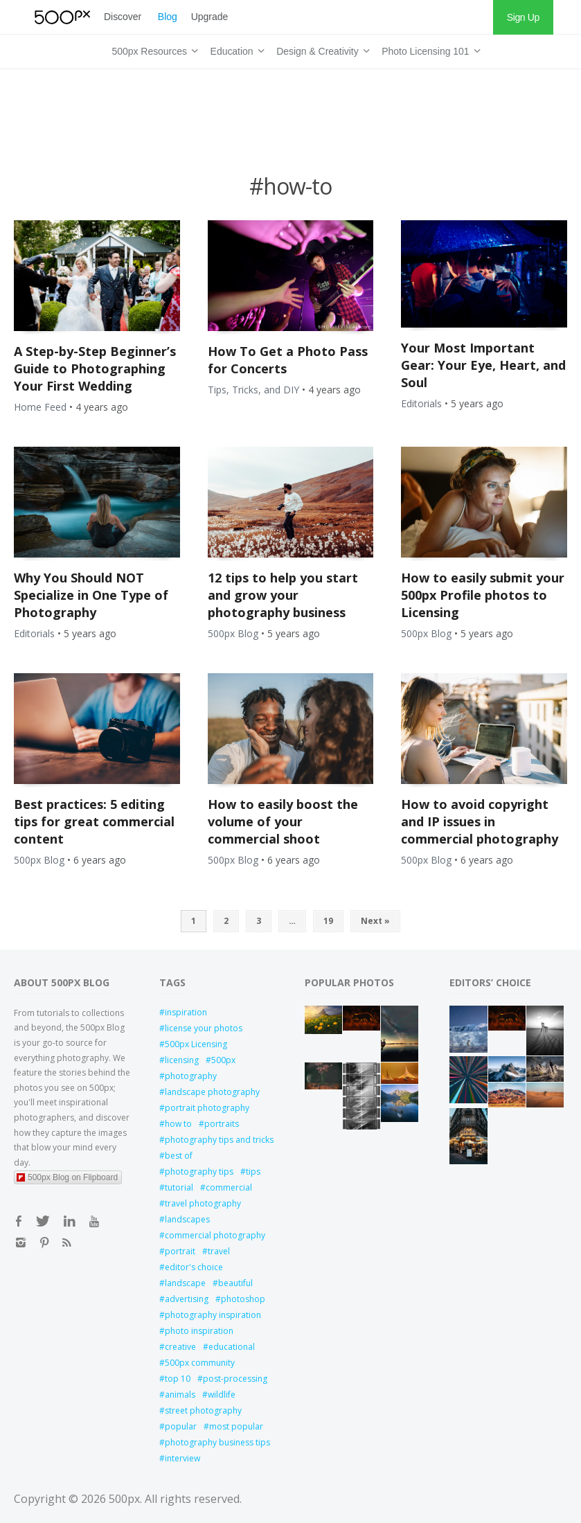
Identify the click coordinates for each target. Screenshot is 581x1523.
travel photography (203, 1203)
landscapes (187, 1219)
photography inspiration (213, 1315)
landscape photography (212, 1092)
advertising (186, 1299)
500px (223, 1060)
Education (235, 49)
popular (181, 1426)
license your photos (203, 1028)
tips (253, 1171)
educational (231, 1347)
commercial (229, 1187)
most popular (236, 1426)
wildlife (221, 1394)
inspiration (186, 1012)
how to (178, 1124)
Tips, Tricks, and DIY (253, 389)
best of (179, 1155)
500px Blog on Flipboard (67, 1177)
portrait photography (207, 1108)
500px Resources (152, 49)
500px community (200, 1363)
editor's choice (194, 1267)
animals (180, 1394)
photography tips (199, 1171)
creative (180, 1347)
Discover (122, 16)
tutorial (179, 1187)
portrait (180, 1251)
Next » (375, 921)
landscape (185, 1283)
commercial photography (215, 1235)
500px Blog (233, 633)
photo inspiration (199, 1331)
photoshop (243, 1299)
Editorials (421, 403)
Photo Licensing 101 (429, 49)
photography (191, 1076)
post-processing (235, 1378)
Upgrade (209, 16)
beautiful (235, 1283)
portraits (221, 1124)
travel (219, 1251)
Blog (167, 16)
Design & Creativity (320, 49)
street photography (203, 1410)
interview (182, 1458)
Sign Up (523, 17)
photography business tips (217, 1442)
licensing (182, 1060)
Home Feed (40, 406)
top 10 (177, 1378)
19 (328, 921)
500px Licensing (196, 1044)
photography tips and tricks (219, 1140)
